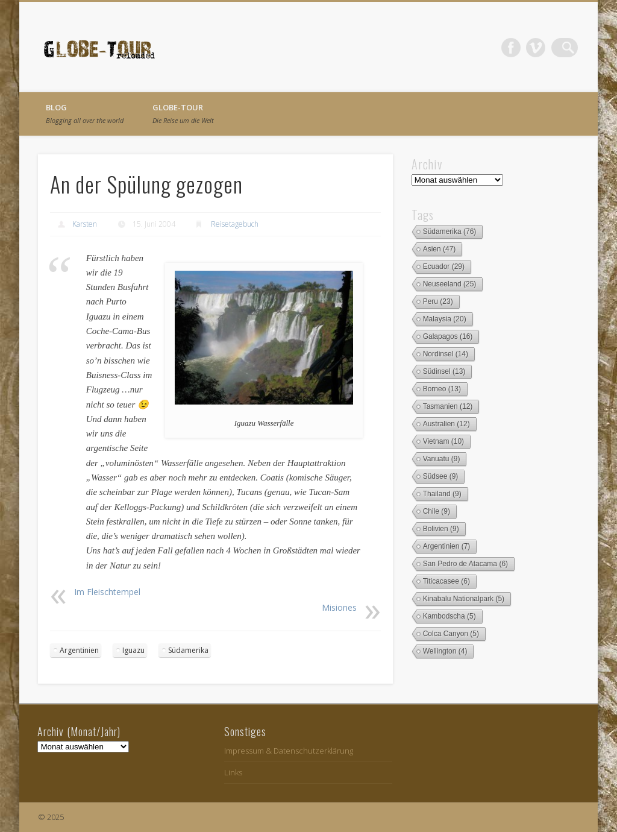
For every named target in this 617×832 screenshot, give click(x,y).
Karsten (84, 224)
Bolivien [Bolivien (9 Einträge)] (441, 529)
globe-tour (183, 113)
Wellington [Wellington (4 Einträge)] (445, 651)
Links (233, 772)
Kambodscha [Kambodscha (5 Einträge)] (449, 616)
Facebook (518, 47)
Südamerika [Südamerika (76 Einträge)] (450, 231)
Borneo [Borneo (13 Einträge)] (442, 389)
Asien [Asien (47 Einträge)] (439, 249)
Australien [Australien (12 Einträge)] (446, 424)
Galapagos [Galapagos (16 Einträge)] (448, 336)
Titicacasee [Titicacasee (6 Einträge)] (446, 581)
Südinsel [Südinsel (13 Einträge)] (444, 371)
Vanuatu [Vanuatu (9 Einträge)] (441, 459)
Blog (85, 113)
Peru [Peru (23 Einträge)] (438, 301)
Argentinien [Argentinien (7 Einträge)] (447, 546)
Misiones (339, 607)
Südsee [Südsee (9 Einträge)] (441, 476)
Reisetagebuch (234, 224)
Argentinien (79, 650)
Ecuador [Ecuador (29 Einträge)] (444, 266)
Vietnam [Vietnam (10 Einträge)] (444, 441)
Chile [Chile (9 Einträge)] (436, 511)
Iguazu (133, 650)
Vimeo (543, 47)
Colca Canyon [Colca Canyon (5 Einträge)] (451, 633)
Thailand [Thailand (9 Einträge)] (442, 494)
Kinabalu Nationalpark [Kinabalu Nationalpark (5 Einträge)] (463, 598)
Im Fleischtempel (107, 591)
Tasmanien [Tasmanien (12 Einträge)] (448, 406)
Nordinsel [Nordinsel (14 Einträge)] (445, 354)
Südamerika (188, 650)
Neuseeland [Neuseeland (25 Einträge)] (450, 284)
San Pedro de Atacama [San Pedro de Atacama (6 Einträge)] (465, 563)
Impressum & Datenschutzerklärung (288, 750)
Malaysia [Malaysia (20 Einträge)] (444, 319)
